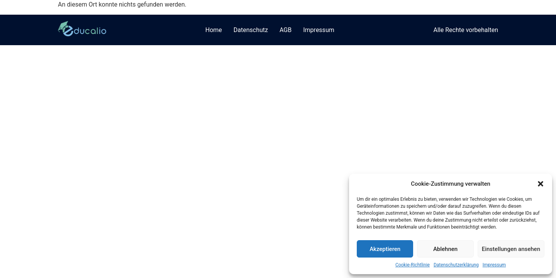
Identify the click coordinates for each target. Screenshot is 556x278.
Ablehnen (445, 249)
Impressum (494, 265)
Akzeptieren (385, 249)
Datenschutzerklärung (456, 265)
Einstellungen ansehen (511, 249)
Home (213, 30)
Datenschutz (251, 30)
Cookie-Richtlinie (412, 265)
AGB (286, 30)
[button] (540, 184)
